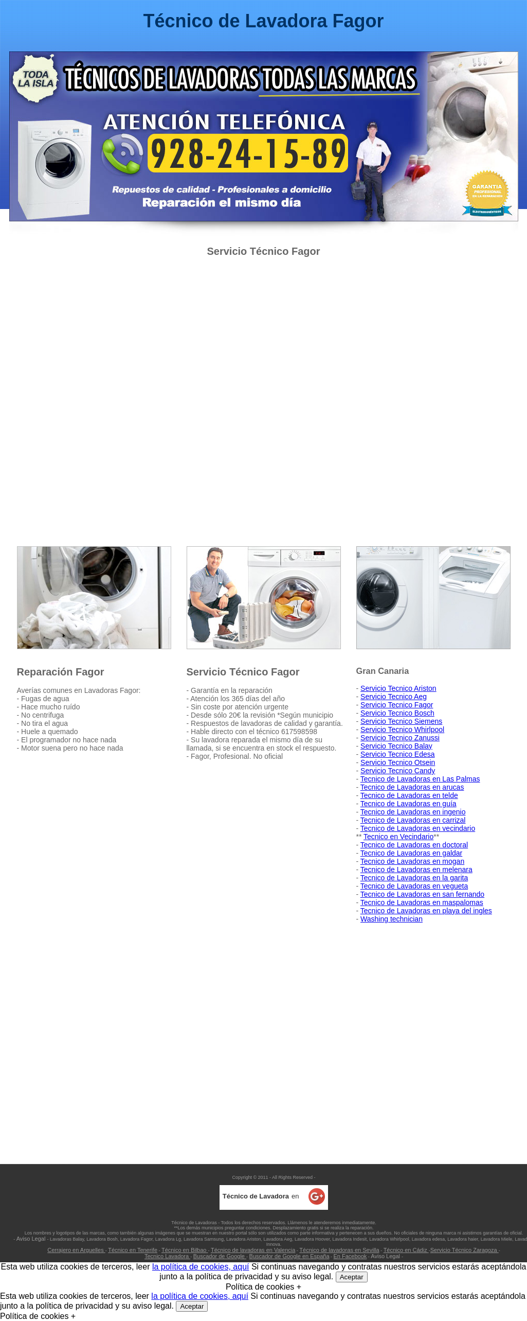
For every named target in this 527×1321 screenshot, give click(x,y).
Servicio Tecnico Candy (397, 771)
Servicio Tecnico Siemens (401, 721)
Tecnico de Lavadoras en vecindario (417, 828)
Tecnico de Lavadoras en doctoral (414, 845)
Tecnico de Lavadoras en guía (408, 803)
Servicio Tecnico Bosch (397, 713)
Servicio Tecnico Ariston (398, 688)
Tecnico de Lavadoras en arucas (412, 787)
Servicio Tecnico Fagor (396, 705)
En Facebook (350, 1256)
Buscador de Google (219, 1256)
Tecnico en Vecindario (398, 836)
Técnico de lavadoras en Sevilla (339, 1250)
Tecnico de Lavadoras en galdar (411, 853)
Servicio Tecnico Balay (396, 746)
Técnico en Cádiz (406, 1250)
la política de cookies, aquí (200, 1266)
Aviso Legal (31, 1239)
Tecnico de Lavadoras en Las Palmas (420, 779)
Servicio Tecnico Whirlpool (402, 729)
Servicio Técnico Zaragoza (464, 1250)
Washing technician (391, 919)
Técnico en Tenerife (132, 1250)
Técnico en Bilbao (184, 1250)
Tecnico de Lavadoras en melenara (416, 869)
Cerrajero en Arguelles (76, 1250)
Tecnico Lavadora (167, 1256)
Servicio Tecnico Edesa (397, 754)
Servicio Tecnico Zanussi (400, 738)
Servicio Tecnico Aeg (393, 696)
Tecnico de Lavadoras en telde (409, 795)
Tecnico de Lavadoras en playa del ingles (426, 911)
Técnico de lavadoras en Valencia (253, 1250)
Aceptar (352, 1277)
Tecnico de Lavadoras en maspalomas (421, 902)
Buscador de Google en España (289, 1256)
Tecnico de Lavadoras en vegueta (414, 886)
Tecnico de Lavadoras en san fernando (422, 894)
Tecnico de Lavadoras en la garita (414, 878)
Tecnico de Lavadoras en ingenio (413, 812)
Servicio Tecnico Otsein (397, 762)
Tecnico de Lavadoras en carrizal (413, 820)
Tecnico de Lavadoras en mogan (412, 861)
